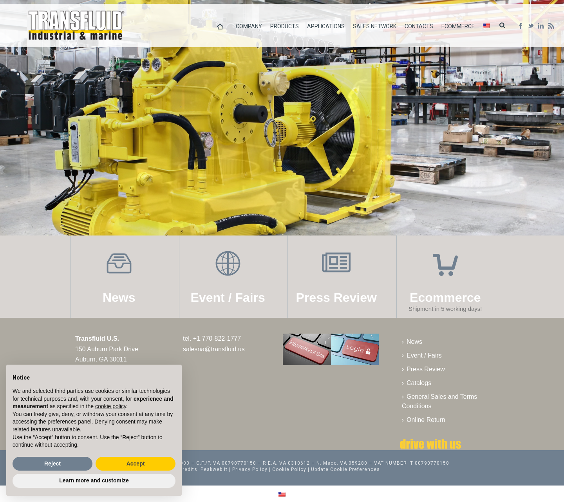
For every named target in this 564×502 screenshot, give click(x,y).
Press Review (423, 369)
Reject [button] (52, 463)
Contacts (419, 26)
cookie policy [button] (110, 406)
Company (249, 26)
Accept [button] (136, 463)
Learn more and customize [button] (93, 480)
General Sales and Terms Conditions (439, 401)
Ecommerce (458, 26)
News (412, 341)
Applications (326, 26)
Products (284, 26)
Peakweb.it (214, 469)
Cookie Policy (289, 469)
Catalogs (416, 383)
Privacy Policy (250, 469)
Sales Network (374, 26)
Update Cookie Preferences (345, 469)
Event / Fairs (422, 355)
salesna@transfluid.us (214, 349)
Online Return (423, 419)
